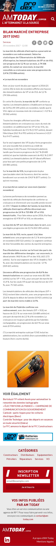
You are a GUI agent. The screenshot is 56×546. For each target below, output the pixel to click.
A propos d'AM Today (43, 538)
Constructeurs (10, 455)
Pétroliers (11, 459)
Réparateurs (26, 459)
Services (7, 42)
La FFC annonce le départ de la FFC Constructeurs (28, 426)
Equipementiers (45, 455)
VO (48, 459)
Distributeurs (27, 455)
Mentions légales (45, 541)
